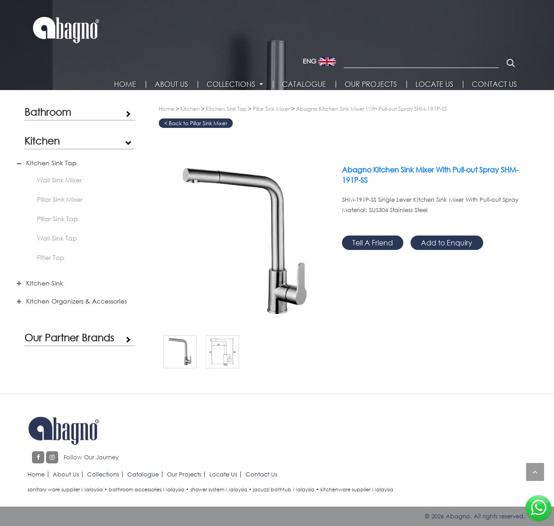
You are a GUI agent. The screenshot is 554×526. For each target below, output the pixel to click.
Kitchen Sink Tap (51, 163)
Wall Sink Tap (57, 238)
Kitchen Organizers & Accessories (76, 301)
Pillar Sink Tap (57, 218)
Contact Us (494, 84)
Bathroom (47, 111)
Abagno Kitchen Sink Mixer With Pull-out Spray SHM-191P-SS (371, 108)
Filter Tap (51, 257)
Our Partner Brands (69, 337)
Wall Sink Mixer (59, 180)
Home (125, 84)
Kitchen (42, 140)
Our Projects (371, 84)
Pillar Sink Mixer (60, 199)
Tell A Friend (372, 242)
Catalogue (304, 84)
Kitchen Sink (44, 283)
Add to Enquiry (446, 242)
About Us (171, 84)
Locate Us (434, 84)
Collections (231, 84)
